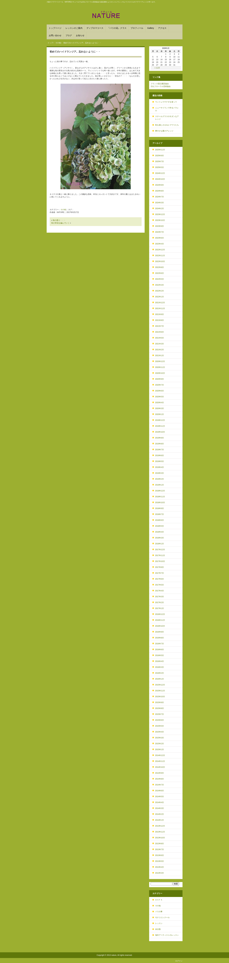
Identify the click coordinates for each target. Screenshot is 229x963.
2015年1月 (159, 749)
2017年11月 (160, 555)
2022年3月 (159, 285)
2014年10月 (160, 767)
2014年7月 (159, 785)
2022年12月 (160, 250)
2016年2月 (159, 673)
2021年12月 (160, 303)
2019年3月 (159, 473)
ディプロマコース (94, 28)
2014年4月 (159, 802)
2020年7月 (159, 385)
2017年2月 (159, 602)
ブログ (69, 35)
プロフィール (137, 28)
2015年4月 (159, 732)
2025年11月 (160, 150)
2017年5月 (159, 585)
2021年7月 (159, 326)
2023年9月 (159, 226)
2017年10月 (160, 561)
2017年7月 (159, 573)
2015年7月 (159, 714)
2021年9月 (159, 314)
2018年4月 (159, 532)
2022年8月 (159, 267)
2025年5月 (159, 167)
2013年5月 (159, 861)
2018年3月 (159, 538)
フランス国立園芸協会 (160, 84)
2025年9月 (159, 156)
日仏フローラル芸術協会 (161, 86)
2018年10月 (160, 502)
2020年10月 (160, 373)
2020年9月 (159, 379)
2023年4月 (159, 244)
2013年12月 (160, 826)
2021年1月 (159, 355)
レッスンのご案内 (74, 28)
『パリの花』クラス (117, 28)
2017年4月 (159, 591)
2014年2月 (159, 814)
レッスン (158, 923)
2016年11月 (160, 620)
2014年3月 (159, 808)
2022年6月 (159, 273)
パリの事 (158, 912)
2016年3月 (159, 667)
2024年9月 (159, 185)
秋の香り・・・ (59, 220)
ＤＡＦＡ (158, 900)
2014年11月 (160, 761)
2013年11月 (160, 832)
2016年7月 (159, 644)
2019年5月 (159, 461)
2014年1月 (159, 820)
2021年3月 (159, 344)
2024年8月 (159, 191)
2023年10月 (160, 220)
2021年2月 (159, 350)
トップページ (55, 28)
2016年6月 (159, 649)
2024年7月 (159, 197)
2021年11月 (160, 308)
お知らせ (80, 35)
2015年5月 (159, 726)
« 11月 (157, 68)
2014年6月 (159, 791)
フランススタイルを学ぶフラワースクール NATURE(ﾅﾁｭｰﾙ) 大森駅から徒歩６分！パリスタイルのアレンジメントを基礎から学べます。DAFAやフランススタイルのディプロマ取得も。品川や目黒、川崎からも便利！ (114, 14)
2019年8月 (159, 444)
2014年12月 (160, 755)
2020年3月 (159, 408)
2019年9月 (159, 438)
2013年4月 (159, 867)
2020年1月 (159, 414)
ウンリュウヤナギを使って (166, 102)
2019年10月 (160, 432)
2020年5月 (159, 397)
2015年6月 (159, 720)
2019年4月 (159, 467)
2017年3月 (159, 597)
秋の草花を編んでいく (60, 223)
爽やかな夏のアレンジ (164, 131)
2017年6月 (159, 579)
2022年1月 (159, 297)
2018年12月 (160, 491)
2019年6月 (159, 455)
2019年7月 (159, 450)
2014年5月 (159, 796)
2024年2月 (159, 208)
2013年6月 (159, 855)
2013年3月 (159, 873)
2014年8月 (159, 779)
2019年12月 (160, 420)
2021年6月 (159, 332)
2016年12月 (160, 614)
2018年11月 (160, 497)
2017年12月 (160, 550)
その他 (63, 210)
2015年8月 (159, 708)
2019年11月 (160, 426)
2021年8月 (159, 320)
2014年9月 (159, 773)
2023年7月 (159, 232)
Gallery (150, 28)
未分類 (158, 929)
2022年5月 (159, 279)
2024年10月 (160, 179)
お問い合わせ (55, 35)
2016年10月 (160, 626)
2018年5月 (159, 526)
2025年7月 (159, 161)
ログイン (179, 961)
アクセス (162, 28)
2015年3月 (159, 738)
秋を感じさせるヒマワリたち (167, 125)
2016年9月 (159, 632)
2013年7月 (159, 849)
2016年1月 (159, 679)
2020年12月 (160, 361)
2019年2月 (159, 479)
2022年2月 (159, 291)
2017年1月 (159, 608)
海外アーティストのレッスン (167, 935)
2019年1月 (159, 485)
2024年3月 (159, 203)
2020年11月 (160, 367)
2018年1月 (159, 544)
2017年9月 (159, 567)
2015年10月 (160, 697)
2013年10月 (160, 838)
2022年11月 (160, 256)
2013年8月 (159, 844)
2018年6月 (159, 520)
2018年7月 (159, 514)
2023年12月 (160, 214)
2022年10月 (160, 261)
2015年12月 (160, 685)
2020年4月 (159, 403)
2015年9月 (159, 702)
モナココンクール (162, 917)
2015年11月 (160, 691)
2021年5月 (159, 338)
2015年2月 (159, 744)
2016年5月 (159, 655)
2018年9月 (159, 508)
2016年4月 (159, 661)
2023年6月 (159, 238)
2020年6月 (159, 391)
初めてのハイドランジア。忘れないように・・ (75, 51)
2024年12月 (160, 173)
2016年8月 (159, 638)
